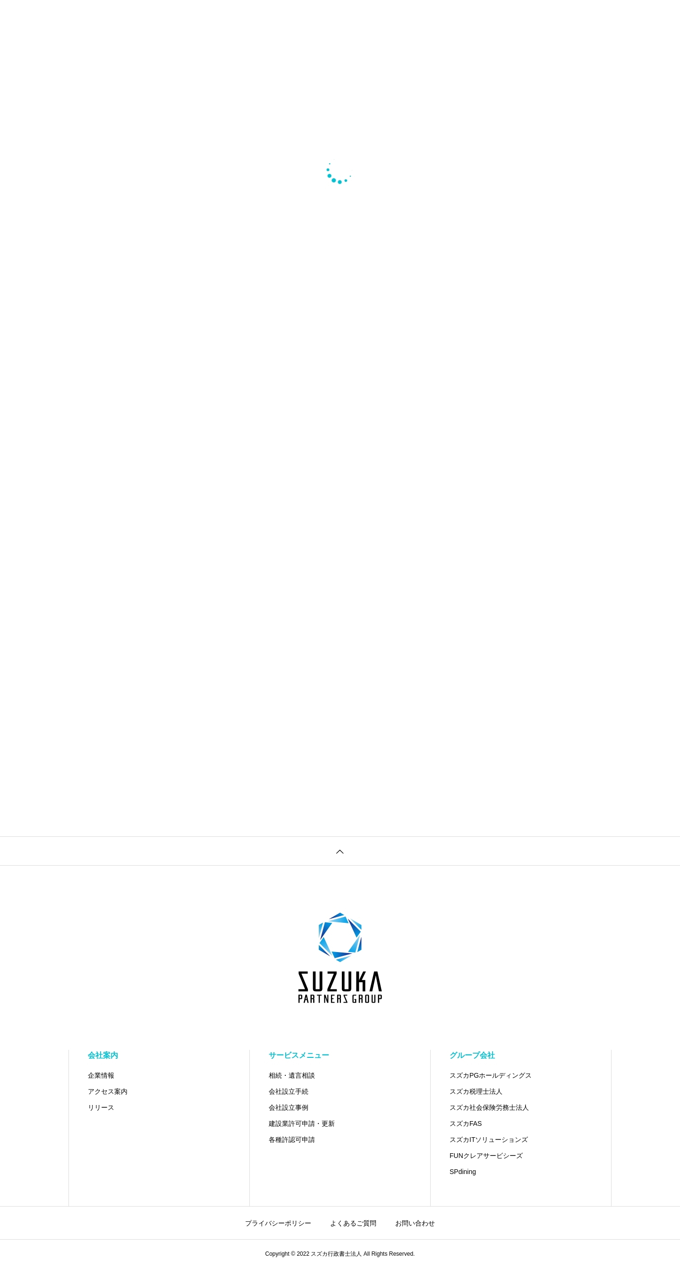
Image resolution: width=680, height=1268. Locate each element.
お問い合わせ (415, 1223)
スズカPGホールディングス (491, 1075)
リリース (101, 1107)
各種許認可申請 (292, 1139)
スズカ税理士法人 (476, 1091)
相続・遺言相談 (292, 1075)
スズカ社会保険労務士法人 (489, 1107)
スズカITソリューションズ (489, 1139)
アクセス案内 (108, 1091)
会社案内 (103, 1055)
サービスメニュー (299, 1055)
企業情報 (101, 1075)
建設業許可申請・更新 (302, 1123)
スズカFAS (466, 1123)
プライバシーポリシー (278, 1223)
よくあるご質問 (353, 1223)
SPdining (463, 1171)
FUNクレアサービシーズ (486, 1155)
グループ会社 (472, 1055)
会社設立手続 (288, 1091)
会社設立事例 (288, 1107)
